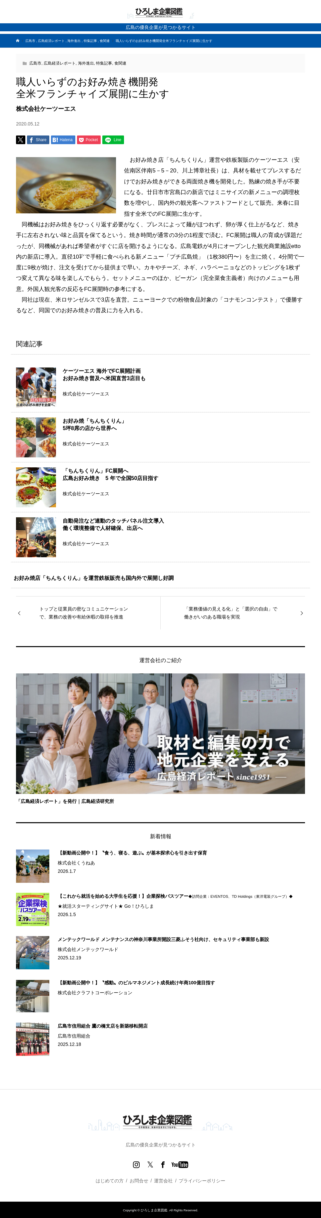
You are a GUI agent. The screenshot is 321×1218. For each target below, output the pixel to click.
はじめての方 (110, 1180)
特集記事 (104, 63)
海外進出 (86, 63)
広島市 (35, 63)
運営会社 (163, 1180)
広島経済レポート (60, 63)
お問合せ (139, 1180)
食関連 (120, 63)
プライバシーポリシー (202, 1180)
